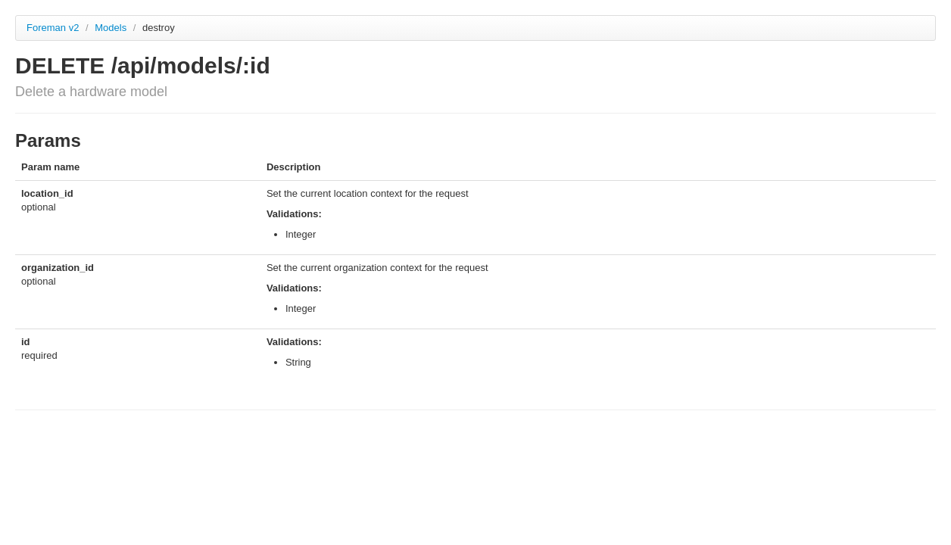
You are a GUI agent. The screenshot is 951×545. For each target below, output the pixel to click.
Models (112, 27)
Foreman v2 (53, 27)
